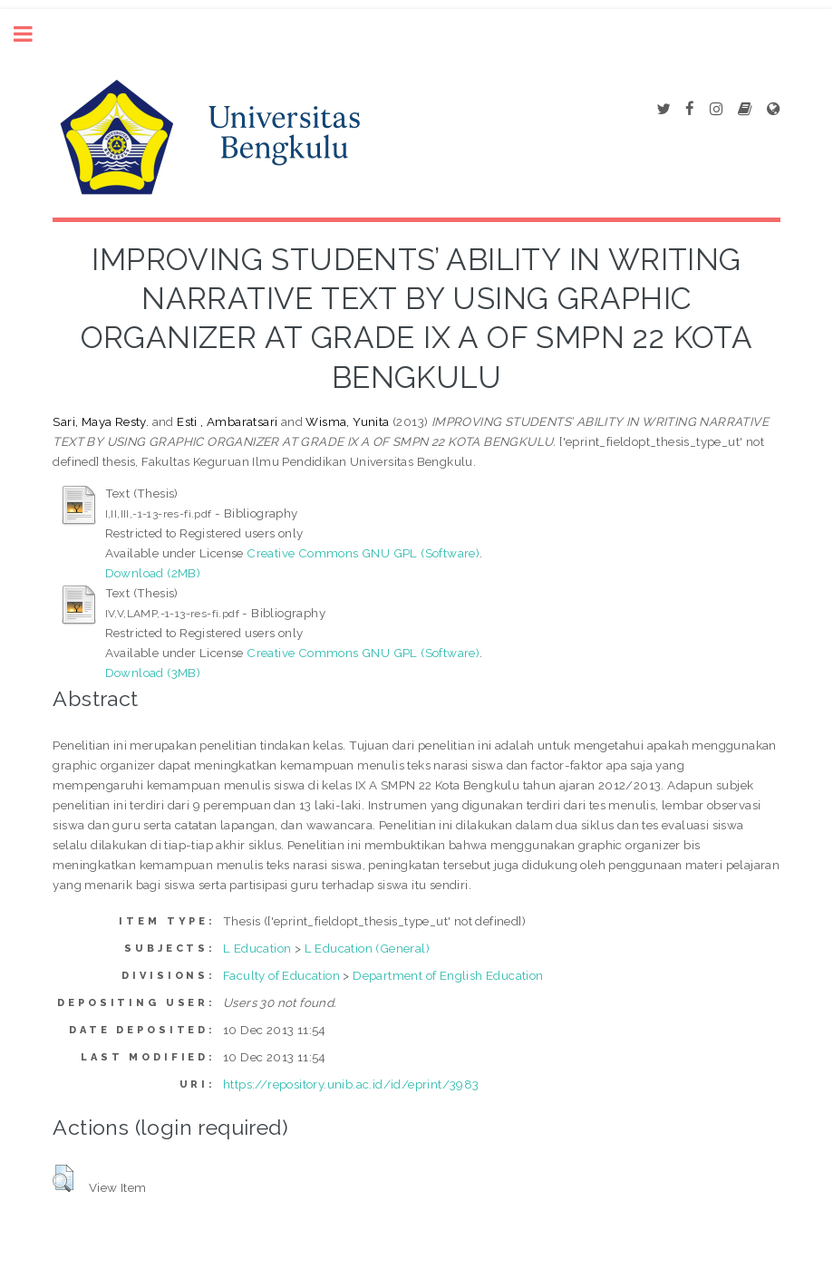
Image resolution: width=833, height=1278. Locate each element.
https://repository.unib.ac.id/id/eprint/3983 (351, 1084)
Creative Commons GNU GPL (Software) (363, 553)
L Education (257, 948)
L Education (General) (367, 948)
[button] (63, 1178)
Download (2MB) (153, 573)
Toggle (32, 34)
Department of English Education (448, 975)
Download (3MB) (153, 672)
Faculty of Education (281, 975)
